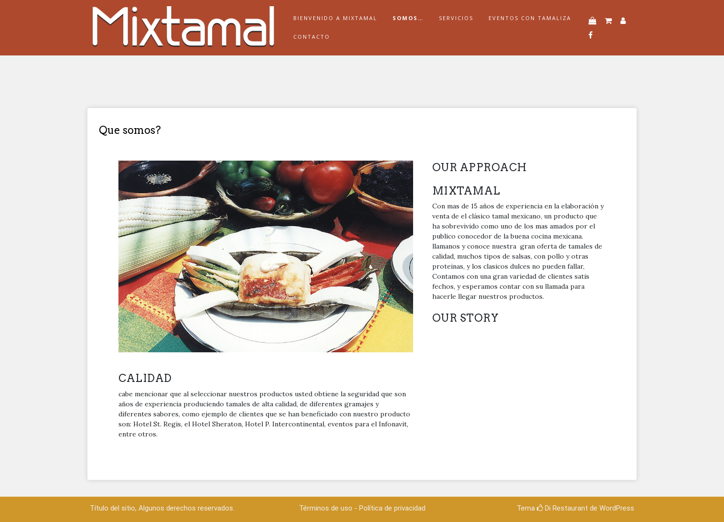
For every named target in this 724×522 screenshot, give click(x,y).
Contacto (311, 36)
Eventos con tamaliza (530, 18)
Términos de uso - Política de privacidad (362, 508)
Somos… (408, 18)
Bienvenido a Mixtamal (335, 18)
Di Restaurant (562, 508)
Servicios (456, 18)
